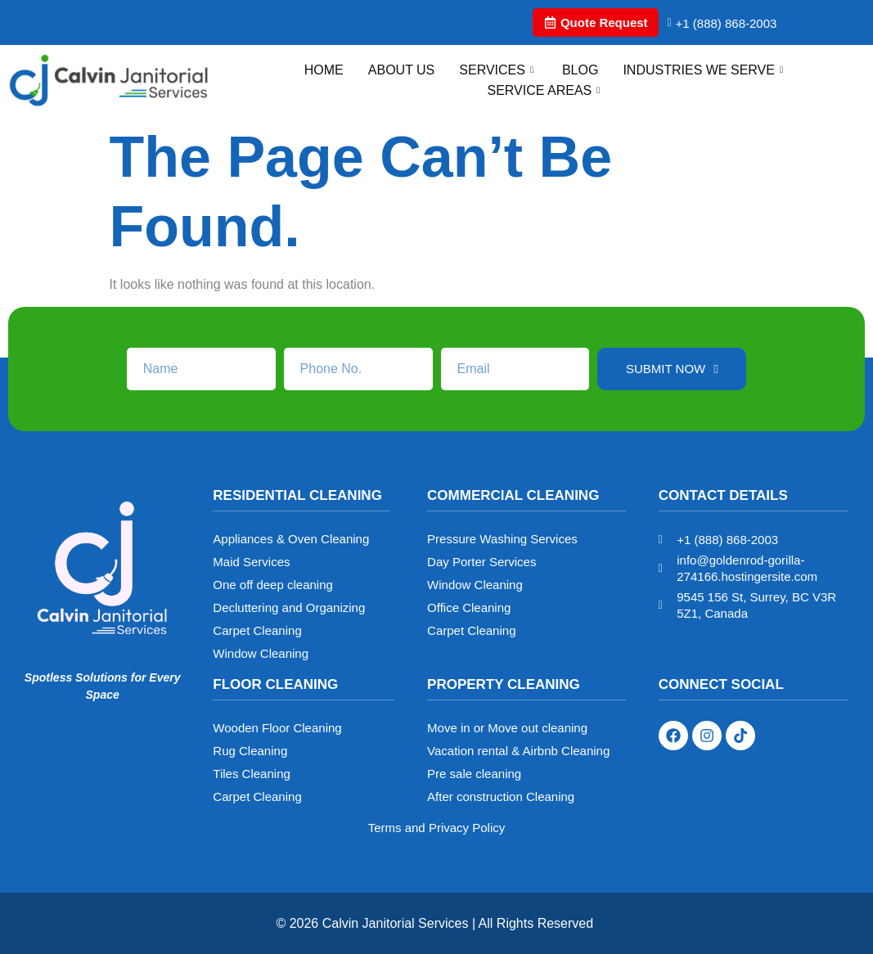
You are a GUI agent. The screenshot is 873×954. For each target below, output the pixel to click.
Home (324, 70)
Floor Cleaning (275, 684)
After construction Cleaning (500, 796)
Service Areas (545, 90)
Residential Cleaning (297, 495)
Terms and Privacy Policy (437, 828)
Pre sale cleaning (474, 774)
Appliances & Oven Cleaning (291, 539)
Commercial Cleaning (513, 495)
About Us (401, 70)
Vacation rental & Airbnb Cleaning (518, 751)
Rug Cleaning (250, 751)
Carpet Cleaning (257, 630)
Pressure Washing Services (502, 539)
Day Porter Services (481, 562)
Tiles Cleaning (251, 774)
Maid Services (251, 562)
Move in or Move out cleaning (507, 728)
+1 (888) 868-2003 (721, 23)
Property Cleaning (503, 684)
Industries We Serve (705, 70)
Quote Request (596, 22)
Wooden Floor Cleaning (277, 728)
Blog (580, 70)
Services (498, 70)
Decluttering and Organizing (289, 607)
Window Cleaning (260, 653)
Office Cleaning (469, 607)
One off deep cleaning (273, 585)
